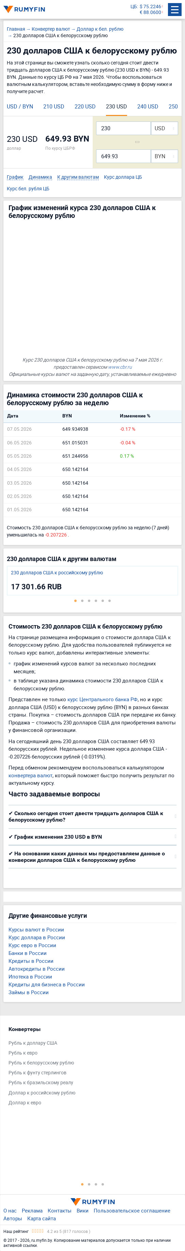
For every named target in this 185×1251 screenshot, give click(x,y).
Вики (83, 1210)
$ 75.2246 (150, 7)
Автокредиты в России (37, 969)
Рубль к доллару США (33, 1043)
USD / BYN (20, 106)
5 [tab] (102, 600)
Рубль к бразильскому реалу (41, 1083)
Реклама (32, 1210)
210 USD (53, 106)
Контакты (60, 1210)
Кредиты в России (31, 961)
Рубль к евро (23, 1053)
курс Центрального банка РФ (102, 699)
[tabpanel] (92, 580)
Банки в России (28, 953)
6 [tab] (109, 600)
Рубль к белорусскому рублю (41, 1063)
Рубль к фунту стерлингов (37, 1073)
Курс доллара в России (37, 937)
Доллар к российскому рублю (42, 1093)
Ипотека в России (30, 976)
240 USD (147, 106)
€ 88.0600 (150, 12)
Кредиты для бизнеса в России (47, 984)
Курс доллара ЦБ (123, 177)
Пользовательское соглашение (132, 1210)
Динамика (40, 177)
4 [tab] (96, 600)
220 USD (85, 106)
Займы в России (29, 992)
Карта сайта (41, 1218)
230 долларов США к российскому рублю (57, 573)
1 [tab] (75, 600)
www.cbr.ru (120, 367)
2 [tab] (82, 600)
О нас (10, 1210)
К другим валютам (78, 177)
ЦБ (133, 7)
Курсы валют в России (36, 929)
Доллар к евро (25, 1103)
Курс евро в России (32, 945)
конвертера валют (30, 775)
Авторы (12, 1218)
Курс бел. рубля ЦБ (28, 189)
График (15, 177)
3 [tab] (89, 600)
